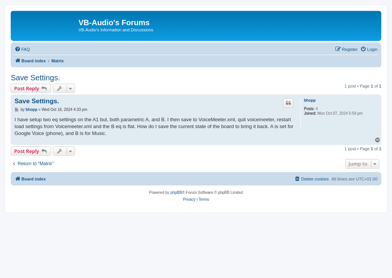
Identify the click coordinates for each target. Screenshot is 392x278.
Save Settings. (35, 77)
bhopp (310, 100)
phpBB (176, 192)
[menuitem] (22, 49)
